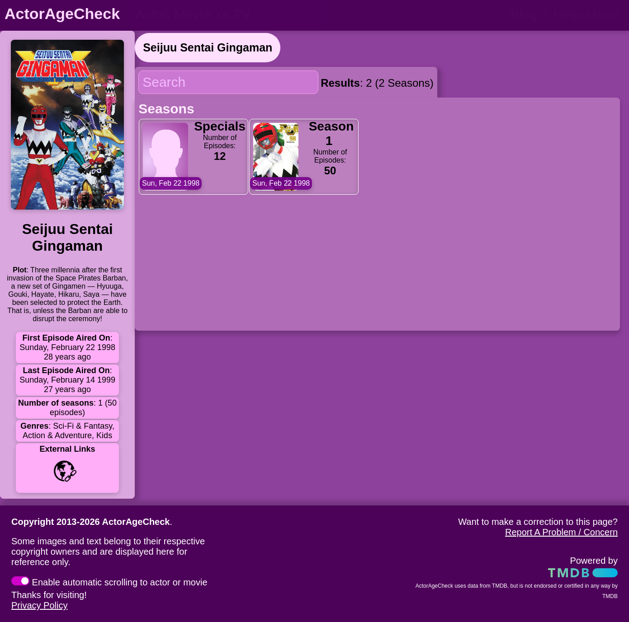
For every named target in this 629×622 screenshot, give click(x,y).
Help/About (586, 14)
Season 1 (331, 133)
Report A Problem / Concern (561, 532)
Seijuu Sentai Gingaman (207, 47)
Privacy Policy (39, 605)
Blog (523, 14)
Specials (220, 126)
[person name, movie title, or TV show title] (225, 14)
